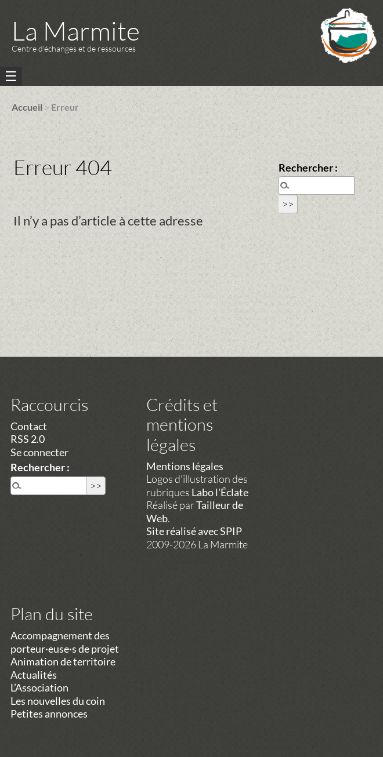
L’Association (39, 687)
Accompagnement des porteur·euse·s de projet (64, 642)
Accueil (27, 106)
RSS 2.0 (27, 438)
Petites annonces (49, 713)
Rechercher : (308, 167)
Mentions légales (184, 466)
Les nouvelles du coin (57, 700)
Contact (28, 426)
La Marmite (76, 30)
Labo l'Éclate (220, 492)
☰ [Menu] (11, 76)
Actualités (33, 674)
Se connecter (39, 452)
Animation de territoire (62, 661)
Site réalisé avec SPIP (194, 531)
